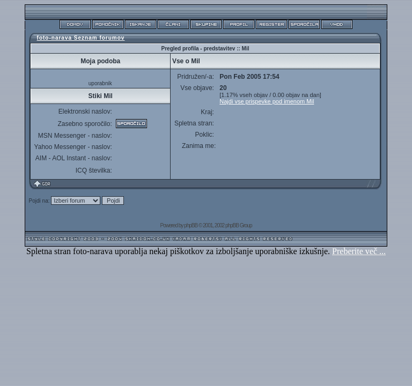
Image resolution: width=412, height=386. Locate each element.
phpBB (190, 225)
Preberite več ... (359, 251)
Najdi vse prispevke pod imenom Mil (266, 101)
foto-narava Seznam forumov (81, 38)
